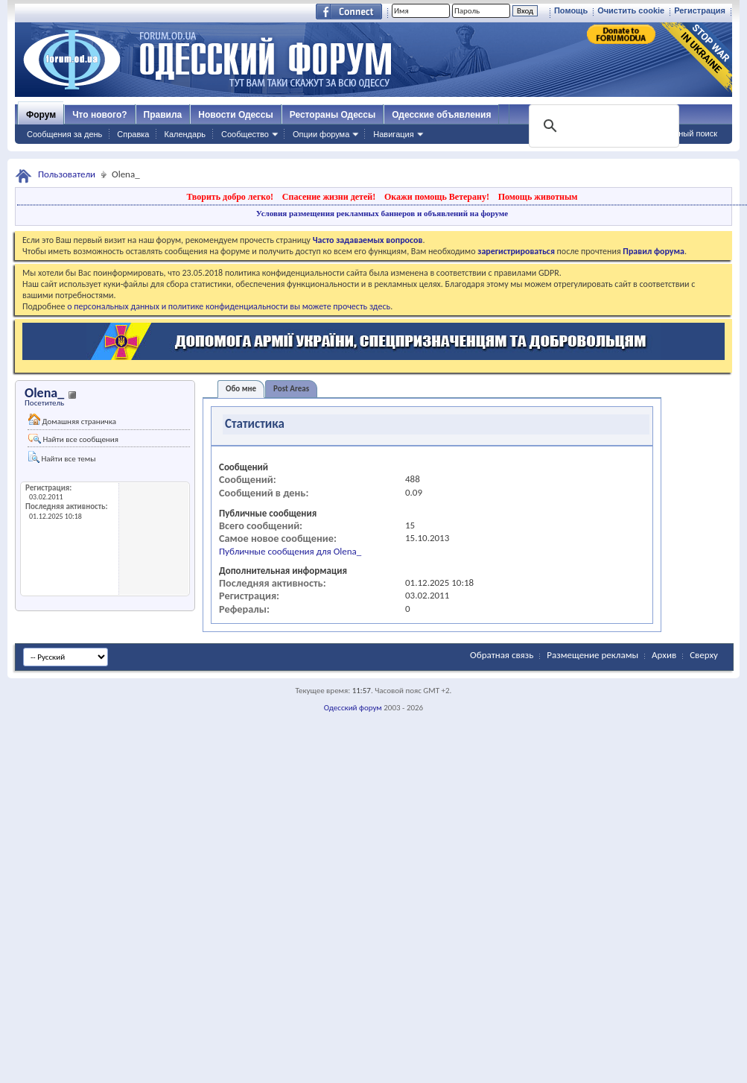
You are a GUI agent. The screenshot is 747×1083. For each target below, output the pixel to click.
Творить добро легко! (229, 197)
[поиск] (602, 126)
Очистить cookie (630, 10)
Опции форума (321, 134)
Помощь (571, 10)
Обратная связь (501, 654)
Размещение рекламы (592, 654)
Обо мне (241, 389)
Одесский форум (353, 708)
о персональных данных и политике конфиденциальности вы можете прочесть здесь (228, 306)
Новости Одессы (235, 115)
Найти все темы (61, 457)
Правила (163, 115)
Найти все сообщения (73, 439)
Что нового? (99, 115)
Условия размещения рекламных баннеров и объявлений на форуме (382, 213)
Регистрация (699, 10)
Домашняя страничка (72, 420)
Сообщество (245, 134)
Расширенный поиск (678, 133)
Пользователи (66, 174)
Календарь (185, 134)
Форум (41, 115)
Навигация (393, 134)
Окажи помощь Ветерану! (436, 197)
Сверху (704, 654)
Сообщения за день (64, 134)
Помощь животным (538, 197)
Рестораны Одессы (333, 115)
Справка (133, 134)
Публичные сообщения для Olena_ (290, 551)
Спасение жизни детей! (328, 197)
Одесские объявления (441, 115)
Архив (664, 654)
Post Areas (291, 389)
